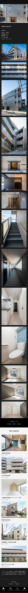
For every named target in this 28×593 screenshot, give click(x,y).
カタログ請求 (10, 589)
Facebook (9, 423)
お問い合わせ (24, 589)
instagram (17, 583)
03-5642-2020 (17, 589)
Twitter (14, 423)
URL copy (19, 423)
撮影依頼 (3, 589)
